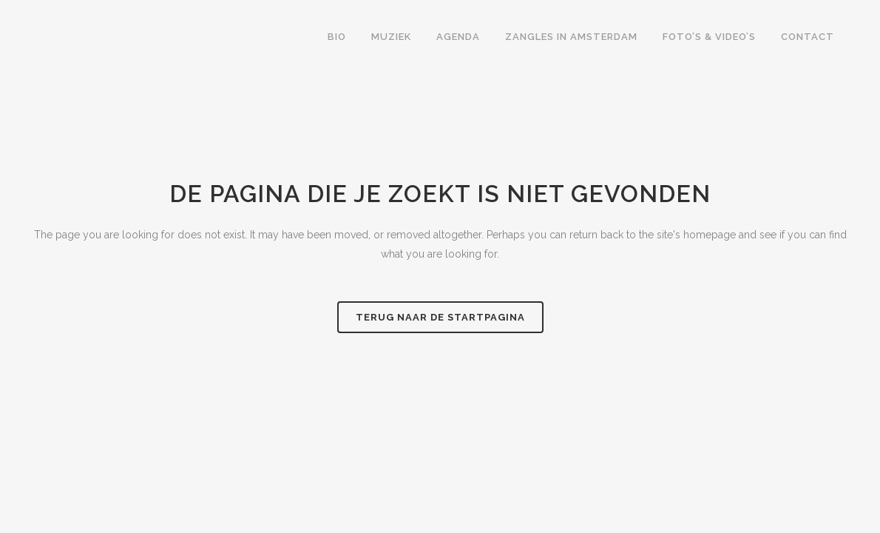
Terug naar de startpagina (440, 317)
